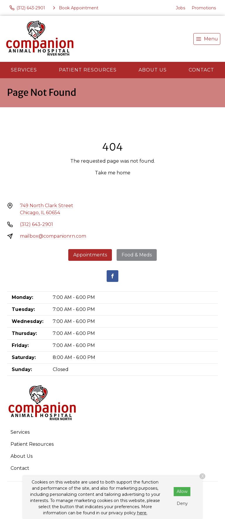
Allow (182, 491)
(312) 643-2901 (36, 224)
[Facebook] (112, 276)
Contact (201, 70)
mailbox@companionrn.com (53, 236)
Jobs (180, 8)
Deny (182, 503)
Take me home (112, 173)
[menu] (206, 39)
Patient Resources (88, 70)
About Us (153, 70)
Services (24, 70)
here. (142, 512)
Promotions (204, 8)
